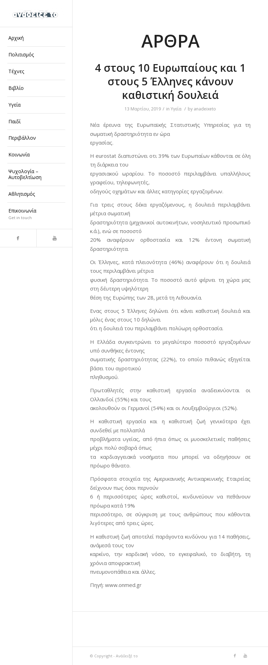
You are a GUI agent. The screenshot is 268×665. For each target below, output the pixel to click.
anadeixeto (205, 109)
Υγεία (176, 109)
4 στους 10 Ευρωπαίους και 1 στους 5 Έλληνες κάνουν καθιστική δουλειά (170, 81)
